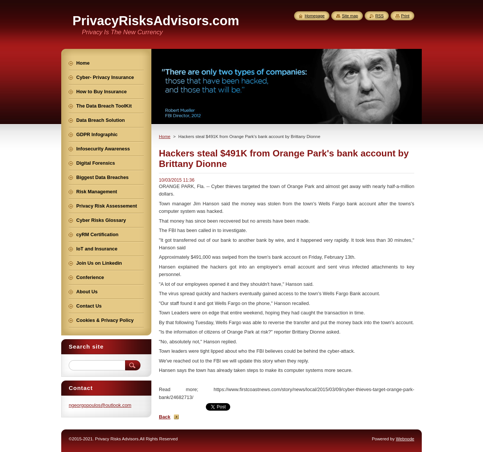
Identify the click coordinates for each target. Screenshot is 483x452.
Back (165, 417)
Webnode (405, 439)
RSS (379, 16)
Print (405, 16)
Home (165, 136)
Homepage (315, 16)
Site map (350, 16)
